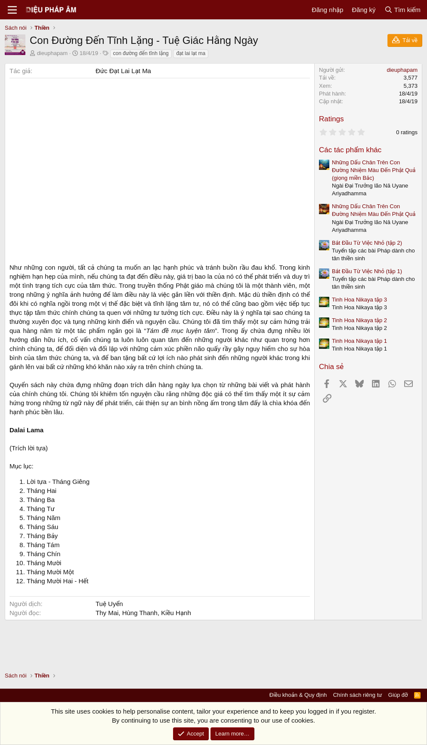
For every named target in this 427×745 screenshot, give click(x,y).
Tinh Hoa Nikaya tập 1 (359, 341)
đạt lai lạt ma (190, 53)
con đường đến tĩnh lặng (141, 53)
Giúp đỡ (398, 695)
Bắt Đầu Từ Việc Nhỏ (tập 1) (367, 271)
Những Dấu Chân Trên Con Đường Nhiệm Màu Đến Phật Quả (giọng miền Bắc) (373, 170)
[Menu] (12, 9)
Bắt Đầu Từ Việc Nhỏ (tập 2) (367, 243)
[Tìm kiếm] (402, 10)
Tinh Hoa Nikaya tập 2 (359, 320)
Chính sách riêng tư (357, 695)
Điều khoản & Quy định (298, 695)
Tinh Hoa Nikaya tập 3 (359, 299)
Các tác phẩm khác (350, 150)
